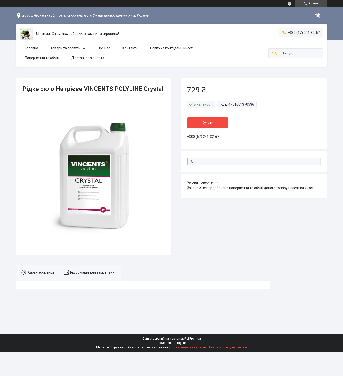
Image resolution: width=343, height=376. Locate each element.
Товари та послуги (65, 48)
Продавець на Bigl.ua (172, 343)
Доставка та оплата (87, 58)
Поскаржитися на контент (189, 347)
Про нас (104, 48)
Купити (207, 123)
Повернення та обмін (42, 58)
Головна (31, 48)
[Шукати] (274, 53)
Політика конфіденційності (171, 48)
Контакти (130, 48)
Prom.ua (195, 338)
